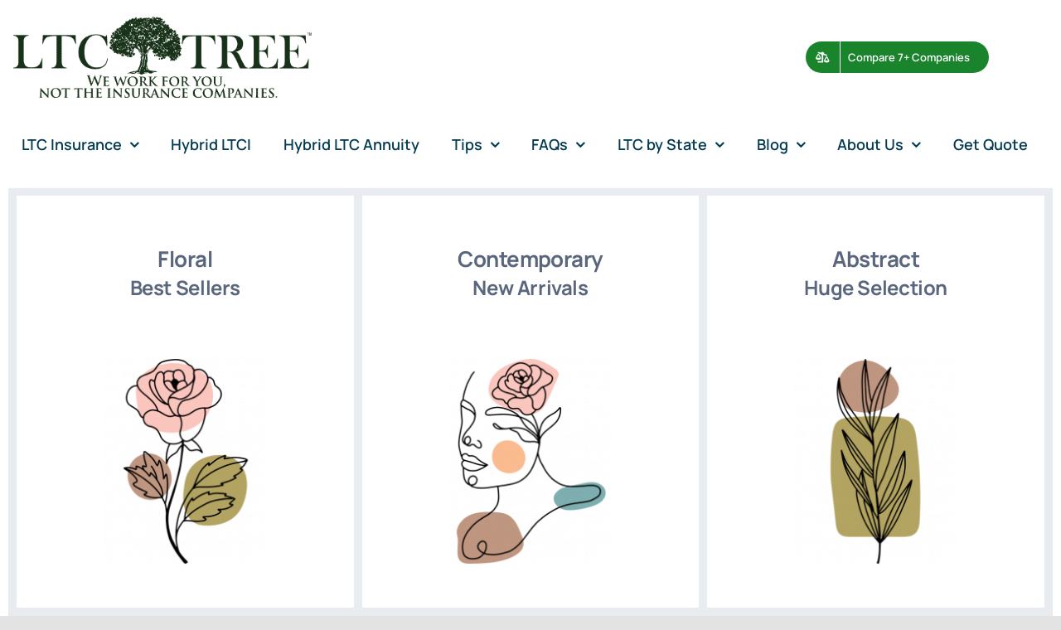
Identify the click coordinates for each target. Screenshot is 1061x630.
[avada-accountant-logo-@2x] (162, 24)
